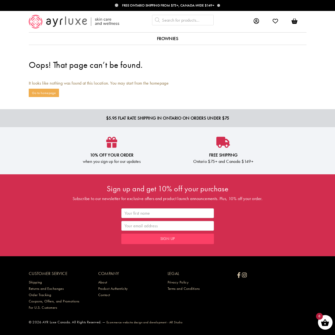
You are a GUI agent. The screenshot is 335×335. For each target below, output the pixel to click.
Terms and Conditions (184, 288)
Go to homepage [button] (44, 93)
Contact (104, 294)
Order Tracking (40, 294)
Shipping (35, 282)
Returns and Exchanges (46, 288)
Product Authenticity (113, 288)
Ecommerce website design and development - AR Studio (144, 322)
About (102, 282)
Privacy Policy (178, 282)
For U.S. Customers (43, 307)
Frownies (167, 38)
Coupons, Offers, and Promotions (54, 301)
